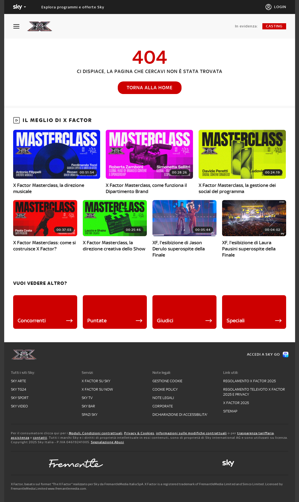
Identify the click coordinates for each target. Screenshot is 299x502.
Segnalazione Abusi (107, 442)
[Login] (275, 7)
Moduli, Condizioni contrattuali (96, 433)
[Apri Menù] (20, 26)
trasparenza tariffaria (255, 433)
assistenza (20, 438)
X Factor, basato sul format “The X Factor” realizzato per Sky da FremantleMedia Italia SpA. (77, 484)
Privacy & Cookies (139, 433)
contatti (40, 438)
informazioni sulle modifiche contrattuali (191, 433)
